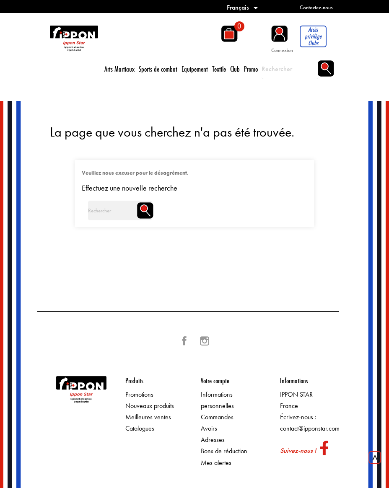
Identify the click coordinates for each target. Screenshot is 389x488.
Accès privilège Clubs (313, 36)
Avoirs (209, 428)
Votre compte (215, 380)
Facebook (184, 341)
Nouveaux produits (149, 405)
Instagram (204, 341)
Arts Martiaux (119, 69)
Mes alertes (216, 462)
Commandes (217, 417)
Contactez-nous (316, 7)
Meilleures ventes (148, 417)
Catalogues (139, 428)
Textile (219, 69)
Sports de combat (158, 69)
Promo (251, 69)
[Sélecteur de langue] (244, 7)
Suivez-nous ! (298, 450)
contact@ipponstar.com (310, 428)
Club (235, 69)
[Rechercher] (290, 69)
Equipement (195, 69)
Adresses (213, 439)
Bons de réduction (224, 451)
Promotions (139, 394)
